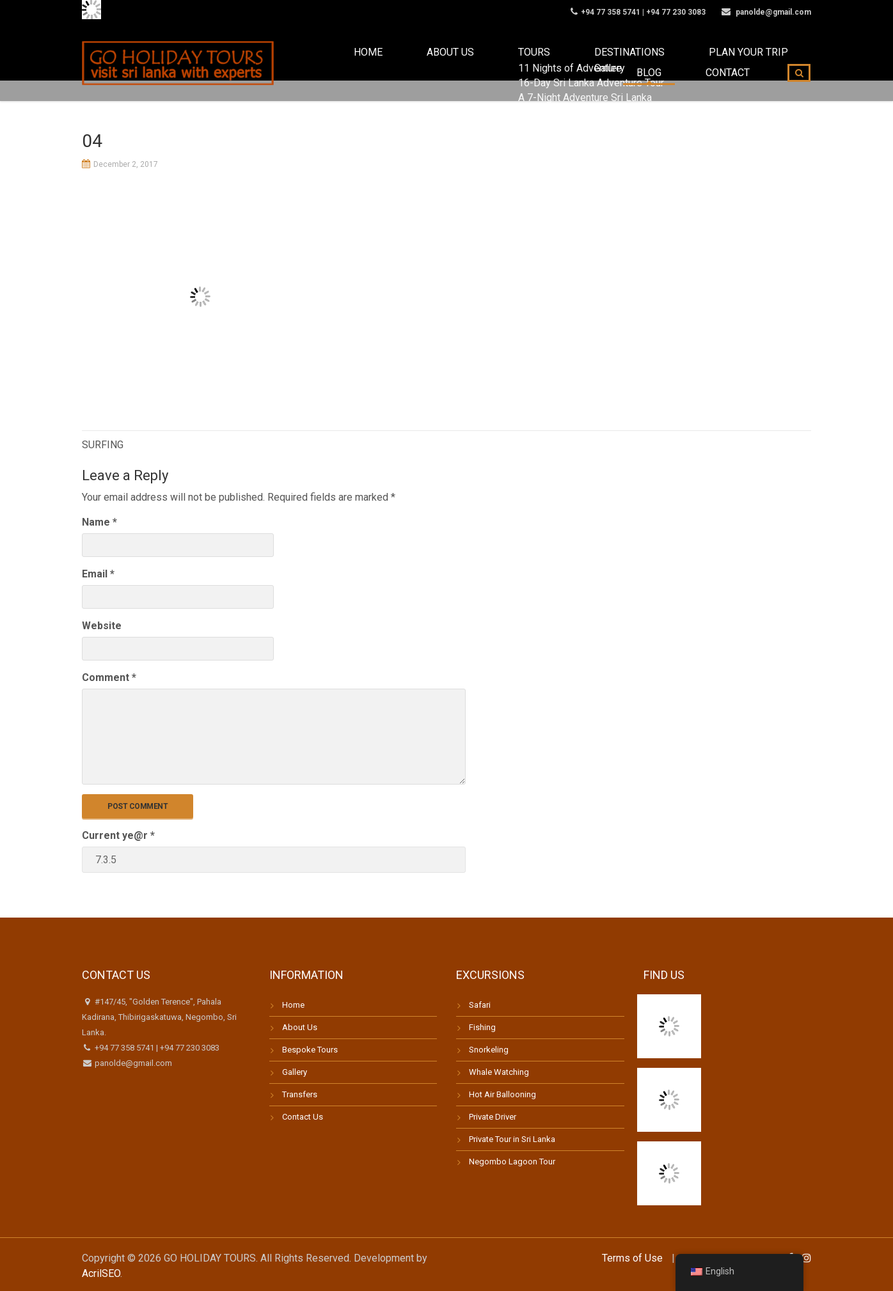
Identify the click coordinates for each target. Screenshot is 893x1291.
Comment (109, 677)
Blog (680, 63)
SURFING (102, 445)
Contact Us (302, 1117)
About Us (299, 1027)
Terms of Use (632, 1258)
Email (98, 574)
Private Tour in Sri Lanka (512, 1139)
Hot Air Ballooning (502, 1094)
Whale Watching (499, 1072)
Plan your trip (608, 63)
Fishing (482, 1027)
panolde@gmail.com (132, 1063)
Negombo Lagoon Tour (512, 1161)
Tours (442, 63)
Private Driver (492, 1117)
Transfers (299, 1094)
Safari (480, 1005)
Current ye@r (118, 835)
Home (320, 63)
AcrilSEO (101, 1273)
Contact (738, 63)
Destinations (515, 63)
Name (99, 522)
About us (380, 63)
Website (102, 626)
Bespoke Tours (310, 1049)
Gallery (294, 1072)
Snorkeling (489, 1049)
